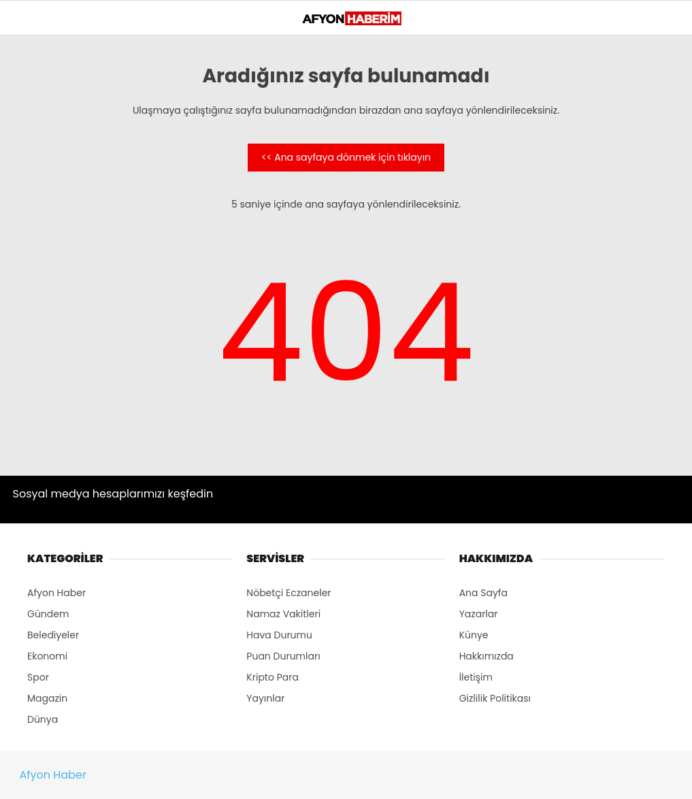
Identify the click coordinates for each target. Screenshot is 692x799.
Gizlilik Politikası (495, 698)
